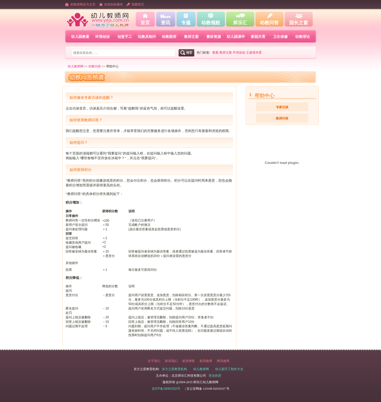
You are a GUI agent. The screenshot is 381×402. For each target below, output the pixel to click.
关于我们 (154, 361)
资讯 (165, 22)
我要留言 (138, 4)
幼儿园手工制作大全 (229, 369)
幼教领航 (210, 22)
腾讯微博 (223, 361)
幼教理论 (302, 37)
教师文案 (191, 37)
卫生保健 (280, 37)
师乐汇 (240, 22)
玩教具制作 (147, 37)
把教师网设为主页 (82, 4)
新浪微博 (206, 361)
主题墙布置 (254, 52)
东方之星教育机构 (174, 369)
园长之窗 (298, 22)
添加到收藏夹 (113, 4)
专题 (186, 22)
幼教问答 (269, 22)
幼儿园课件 (236, 37)
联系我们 (171, 361)
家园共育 (258, 37)
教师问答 (282, 118)
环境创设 (102, 37)
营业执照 (215, 375)
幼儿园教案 (80, 37)
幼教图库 (169, 37)
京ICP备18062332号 (166, 388)
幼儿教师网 (75, 66)
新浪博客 (188, 361)
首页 (145, 22)
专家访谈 (282, 107)
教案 (215, 52)
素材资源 (213, 37)
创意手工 (124, 37)
